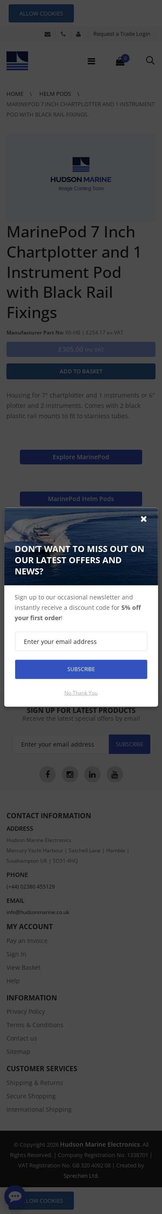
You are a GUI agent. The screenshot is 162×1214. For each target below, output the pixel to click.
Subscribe (81, 669)
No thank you (81, 692)
